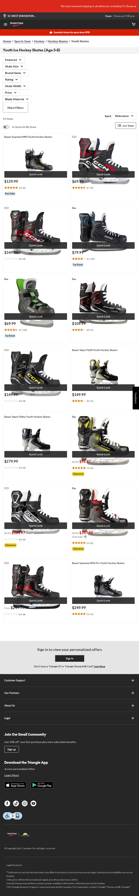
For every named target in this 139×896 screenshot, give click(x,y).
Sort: (108, 116)
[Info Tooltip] (85, 537)
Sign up (11, 749)
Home (7, 41)
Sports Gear (22, 41)
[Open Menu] (5, 24)
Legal (69, 718)
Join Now (99, 666)
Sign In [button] (69, 658)
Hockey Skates (58, 41)
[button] (35, 174)
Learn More (11, 775)
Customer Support (69, 680)
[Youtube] (33, 803)
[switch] (19, 127)
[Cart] (133, 24)
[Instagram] (25, 803)
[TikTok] (16, 803)
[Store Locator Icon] (5, 16)
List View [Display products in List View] (126, 125)
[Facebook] (7, 803)
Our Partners (69, 693)
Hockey (39, 41)
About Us (69, 705)
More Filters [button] (15, 107)
